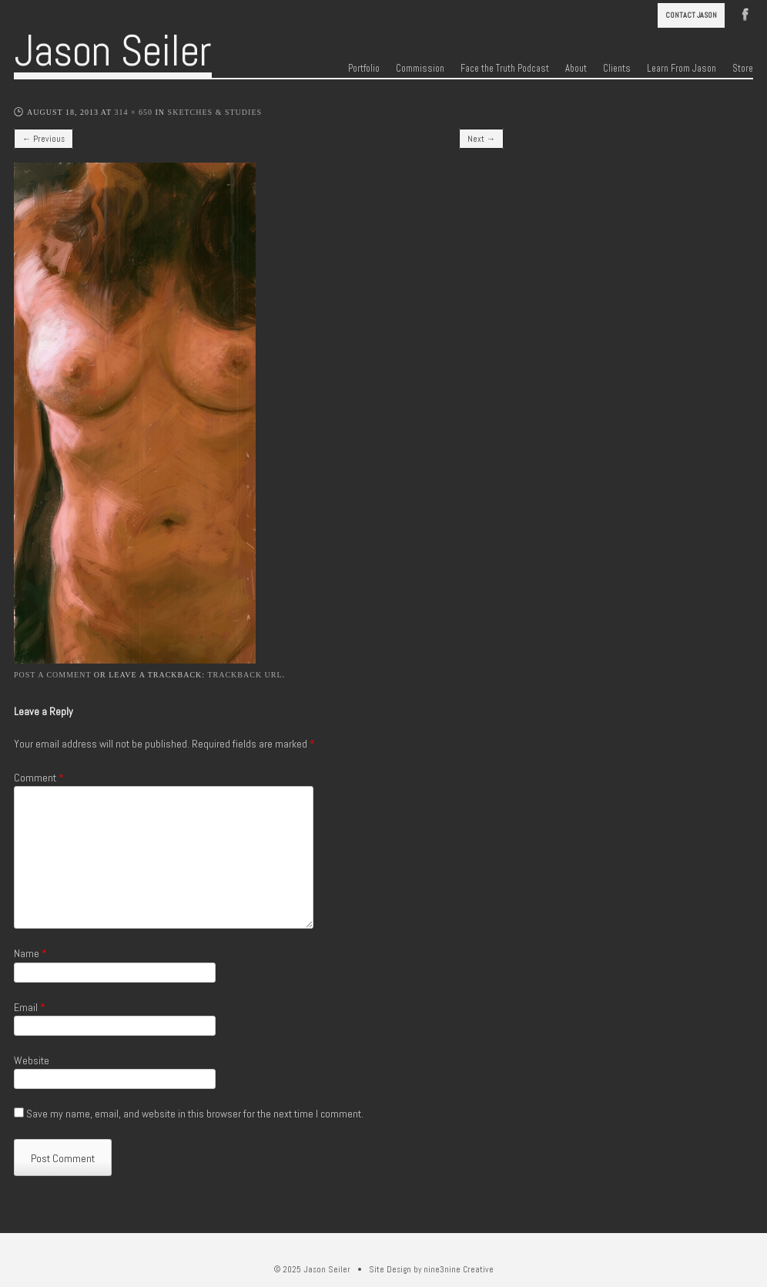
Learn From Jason (681, 68)
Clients (617, 68)
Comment (39, 778)
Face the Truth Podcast (505, 68)
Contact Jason (691, 15)
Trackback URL (244, 674)
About (576, 68)
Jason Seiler (113, 51)
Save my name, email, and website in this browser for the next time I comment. (194, 1114)
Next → (481, 138)
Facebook (745, 13)
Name (30, 953)
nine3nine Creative (459, 1269)
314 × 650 (133, 112)
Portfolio (364, 68)
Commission (420, 68)
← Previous (43, 138)
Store (742, 68)
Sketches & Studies (215, 112)
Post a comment (52, 674)
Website (31, 1060)
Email (29, 1007)
